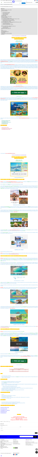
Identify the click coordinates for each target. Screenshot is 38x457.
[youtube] (15, 454)
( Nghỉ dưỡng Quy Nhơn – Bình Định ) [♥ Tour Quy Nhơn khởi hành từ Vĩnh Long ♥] (7, 21)
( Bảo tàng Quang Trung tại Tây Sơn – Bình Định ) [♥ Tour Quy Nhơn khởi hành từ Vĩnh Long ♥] (8, 19)
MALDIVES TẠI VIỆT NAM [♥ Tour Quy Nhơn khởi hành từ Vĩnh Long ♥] (4, 17)
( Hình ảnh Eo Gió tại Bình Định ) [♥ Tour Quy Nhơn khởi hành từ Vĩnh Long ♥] (6, 23)
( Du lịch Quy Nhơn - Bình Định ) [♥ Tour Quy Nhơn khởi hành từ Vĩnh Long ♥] (6, 12)
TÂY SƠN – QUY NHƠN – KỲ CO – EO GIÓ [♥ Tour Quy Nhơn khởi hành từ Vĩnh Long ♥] (6, 16)
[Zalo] (10, 421)
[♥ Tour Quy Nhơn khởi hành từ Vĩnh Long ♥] (11, 61)
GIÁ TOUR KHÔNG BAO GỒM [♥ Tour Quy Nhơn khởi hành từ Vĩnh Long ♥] (4, 31)
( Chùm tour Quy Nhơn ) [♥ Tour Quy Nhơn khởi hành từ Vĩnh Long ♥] (5, 27)
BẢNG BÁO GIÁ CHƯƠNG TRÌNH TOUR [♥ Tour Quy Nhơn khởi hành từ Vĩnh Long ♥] (6, 28)
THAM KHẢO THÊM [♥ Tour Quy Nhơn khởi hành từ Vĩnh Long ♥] (3, 15)
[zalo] (16, 454)
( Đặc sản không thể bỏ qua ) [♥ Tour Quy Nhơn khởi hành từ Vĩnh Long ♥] (6, 13)
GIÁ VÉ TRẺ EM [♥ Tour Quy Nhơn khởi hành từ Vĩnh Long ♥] (3, 32)
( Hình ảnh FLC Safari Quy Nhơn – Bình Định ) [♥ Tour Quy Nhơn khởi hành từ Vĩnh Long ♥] (8, 24)
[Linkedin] (5, 421)
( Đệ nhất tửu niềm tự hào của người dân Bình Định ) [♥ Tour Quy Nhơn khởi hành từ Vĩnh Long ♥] (9, 20)
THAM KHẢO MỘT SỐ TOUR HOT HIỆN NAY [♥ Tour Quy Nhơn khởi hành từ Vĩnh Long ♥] (6, 33)
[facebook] (13, 454)
